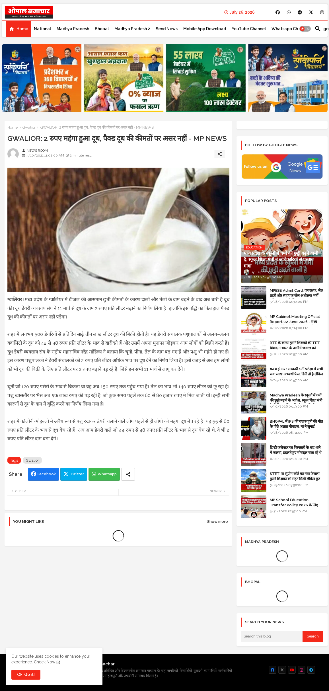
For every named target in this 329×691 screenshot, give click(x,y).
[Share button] (128, 474)
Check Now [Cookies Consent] (44, 662)
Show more (217, 521)
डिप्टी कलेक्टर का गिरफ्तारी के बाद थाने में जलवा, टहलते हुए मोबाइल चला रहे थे (295, 450)
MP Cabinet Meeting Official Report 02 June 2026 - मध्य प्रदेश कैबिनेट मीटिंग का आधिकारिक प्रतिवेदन (295, 324)
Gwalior (29, 127)
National (42, 28)
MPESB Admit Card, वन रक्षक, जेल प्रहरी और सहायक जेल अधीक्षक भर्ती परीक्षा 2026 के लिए (296, 295)
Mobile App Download (204, 28)
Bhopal (102, 28)
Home (22, 28)
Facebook (47, 474)
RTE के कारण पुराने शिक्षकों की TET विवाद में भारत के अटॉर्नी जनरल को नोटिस (295, 348)
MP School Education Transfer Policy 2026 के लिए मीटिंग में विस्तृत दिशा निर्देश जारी (294, 505)
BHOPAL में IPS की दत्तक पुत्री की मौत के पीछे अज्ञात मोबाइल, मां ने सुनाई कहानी (296, 426)
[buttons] (277, 12)
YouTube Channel (249, 28)
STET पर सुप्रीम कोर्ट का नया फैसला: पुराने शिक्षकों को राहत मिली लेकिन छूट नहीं (295, 479)
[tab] (18, 29)
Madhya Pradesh (73, 28)
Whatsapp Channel (290, 28)
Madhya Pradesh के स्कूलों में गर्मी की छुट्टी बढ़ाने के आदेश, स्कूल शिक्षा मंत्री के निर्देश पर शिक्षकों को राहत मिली (296, 400)
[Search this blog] (272, 636)
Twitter (77, 474)
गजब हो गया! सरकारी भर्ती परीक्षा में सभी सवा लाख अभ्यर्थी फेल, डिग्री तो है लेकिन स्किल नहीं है (296, 374)
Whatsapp (107, 474)
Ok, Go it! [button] (26, 674)
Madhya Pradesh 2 (132, 28)
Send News (167, 28)
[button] (305, 29)
